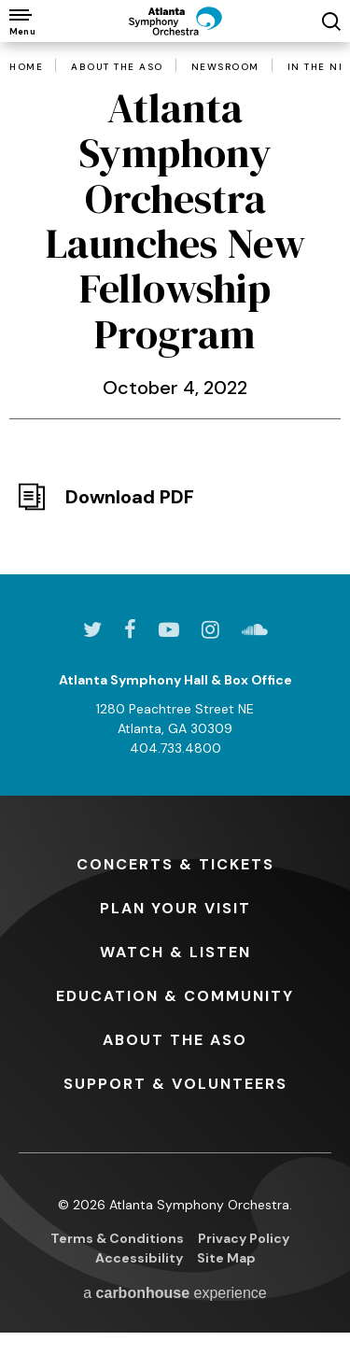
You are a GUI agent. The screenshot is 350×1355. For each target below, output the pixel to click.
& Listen (175, 952)
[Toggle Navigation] (21, 21)
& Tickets (175, 864)
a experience (175, 1293)
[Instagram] (210, 629)
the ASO (175, 1040)
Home (26, 67)
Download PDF (129, 497)
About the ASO (117, 67)
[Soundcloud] (255, 629)
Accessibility (139, 1257)
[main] (175, 280)
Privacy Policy (243, 1238)
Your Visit (175, 908)
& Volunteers (175, 1084)
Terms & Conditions (117, 1238)
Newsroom (225, 67)
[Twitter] (92, 629)
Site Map (226, 1257)
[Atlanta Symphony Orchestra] (175, 21)
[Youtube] (169, 629)
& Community (175, 996)
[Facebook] (130, 629)
